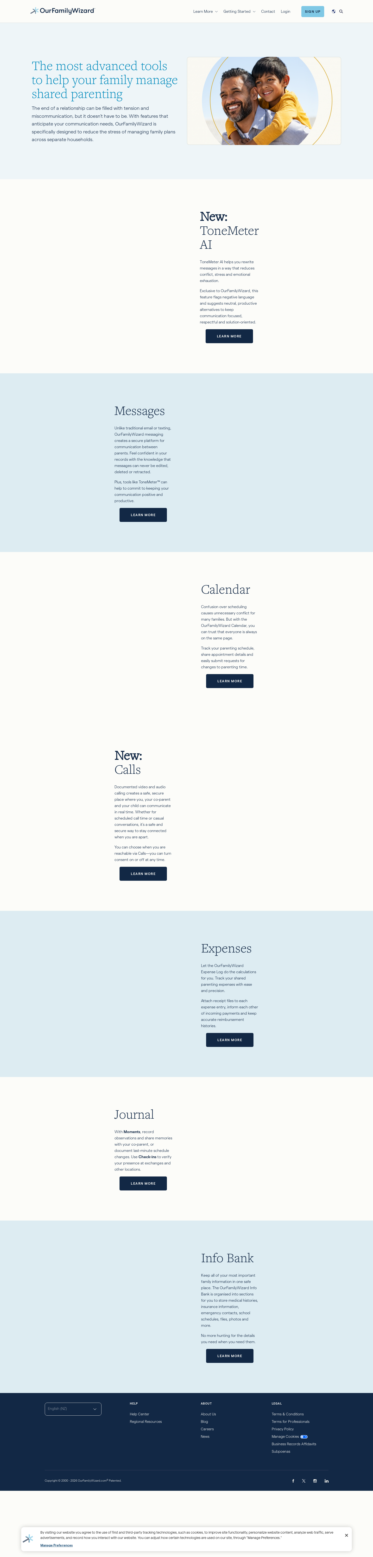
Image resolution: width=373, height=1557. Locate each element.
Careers (207, 1495)
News (205, 1502)
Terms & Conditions (288, 1480)
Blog (204, 1487)
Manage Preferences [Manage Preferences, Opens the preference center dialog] (56, 1545)
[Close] (346, 1535)
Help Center (139, 1480)
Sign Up (313, 11)
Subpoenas (281, 1517)
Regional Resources (146, 1487)
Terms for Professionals (291, 1487)
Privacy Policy (283, 1495)
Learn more (271, 290)
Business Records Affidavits (294, 1510)
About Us (208, 1480)
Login (285, 11)
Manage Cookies (290, 1502)
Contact (268, 11)
